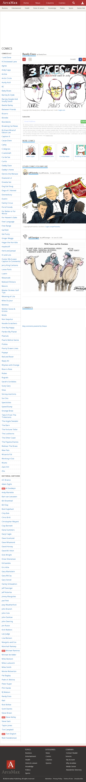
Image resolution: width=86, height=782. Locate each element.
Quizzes (48, 763)
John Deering (7, 621)
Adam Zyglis (7, 484)
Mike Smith (6, 667)
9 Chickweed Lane (9, 61)
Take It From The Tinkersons (9, 416)
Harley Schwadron (9, 584)
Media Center (71, 766)
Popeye (5, 352)
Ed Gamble (6, 563)
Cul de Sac (6, 157)
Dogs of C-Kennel (9, 190)
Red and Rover (8, 356)
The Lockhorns (8, 433)
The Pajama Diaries (10, 442)
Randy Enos (6, 696)
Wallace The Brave (9, 446)
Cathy (4, 144)
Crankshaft (6, 153)
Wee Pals (5, 450)
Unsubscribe (78, 779)
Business (5, 8)
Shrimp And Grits (9, 394)
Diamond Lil (7, 178)
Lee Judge (6, 634)
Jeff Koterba (7, 592)
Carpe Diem (7, 140)
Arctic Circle (7, 78)
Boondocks (6, 122)
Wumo (4, 463)
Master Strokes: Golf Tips (10, 291)
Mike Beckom (7, 659)
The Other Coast (9, 438)
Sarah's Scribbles (9, 381)
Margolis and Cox (9, 642)
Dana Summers (8, 530)
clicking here (49, 135)
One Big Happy (8, 327)
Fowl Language (8, 221)
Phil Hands (6, 688)
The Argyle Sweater (10, 421)
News (48, 753)
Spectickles (6, 402)
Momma (5, 305)
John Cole (6, 613)
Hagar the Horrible (10, 242)
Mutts (4, 315)
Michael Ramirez (11, 650)
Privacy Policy (57, 779)
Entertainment (16, 8)
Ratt (3, 700)
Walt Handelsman (9, 738)
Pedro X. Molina (8, 679)
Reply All (5, 361)
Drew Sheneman (9, 559)
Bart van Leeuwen (9, 496)
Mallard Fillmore (9, 282)
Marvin (5, 286)
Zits (3, 471)
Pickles (5, 344)
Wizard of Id (7, 454)
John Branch (7, 609)
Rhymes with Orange (10, 365)
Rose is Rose (7, 369)
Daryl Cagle (6, 534)
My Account (70, 760)
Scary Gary (6, 386)
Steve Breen (7, 713)
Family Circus (7, 203)
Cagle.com (61, 110)
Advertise (48, 779)
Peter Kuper (7, 684)
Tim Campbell (8, 729)
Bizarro (5, 113)
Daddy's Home (8, 169)
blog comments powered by (34, 326)
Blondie (5, 118)
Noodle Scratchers (9, 323)
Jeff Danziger (7, 588)
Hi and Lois (6, 255)
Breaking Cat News (10, 126)
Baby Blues (6, 91)
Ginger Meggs (7, 238)
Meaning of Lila (8, 296)
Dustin (4, 199)
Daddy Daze (7, 165)
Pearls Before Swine (10, 340)
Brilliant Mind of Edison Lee (9, 131)
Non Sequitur (7, 319)
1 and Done (6, 57)
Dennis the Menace (10, 174)
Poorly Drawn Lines (10, 348)
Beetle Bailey (7, 105)
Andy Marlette (8, 492)
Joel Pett (5, 600)
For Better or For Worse (9, 212)
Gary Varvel (6, 580)
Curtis (4, 161)
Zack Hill (5, 467)
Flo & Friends (7, 207)
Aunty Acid (6, 82)
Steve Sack (6, 721)
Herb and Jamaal (9, 251)
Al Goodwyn (9, 488)
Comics (48, 756)
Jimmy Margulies (9, 596)
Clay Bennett (7, 525)
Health (27, 8)
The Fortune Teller (10, 429)
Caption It (6, 136)
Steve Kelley (9, 717)
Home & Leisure (38, 8)
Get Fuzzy (6, 234)
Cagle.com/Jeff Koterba (52, 227)
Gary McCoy (7, 575)
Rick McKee (6, 704)
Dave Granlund (8, 538)
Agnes (4, 66)
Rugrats (5, 377)
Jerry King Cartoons (10, 265)
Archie (4, 74)
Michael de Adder (9, 654)
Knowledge (52, 8)
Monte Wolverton (9, 671)
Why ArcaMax (71, 763)
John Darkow (7, 617)
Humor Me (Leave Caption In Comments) (11, 260)
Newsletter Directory (74, 770)
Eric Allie (5, 567)
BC (3, 86)
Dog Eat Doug (7, 186)
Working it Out (8, 458)
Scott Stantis (7, 709)
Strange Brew (7, 411)
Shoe (4, 390)
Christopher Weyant (10, 521)
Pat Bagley (6, 675)
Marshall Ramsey (9, 646)
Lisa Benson (7, 638)
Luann (4, 273)
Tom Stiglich (9, 734)
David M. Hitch (8, 550)
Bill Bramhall (7, 501)
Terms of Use (68, 779)
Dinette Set (6, 182)
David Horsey (7, 546)
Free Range (6, 226)
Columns (49, 760)
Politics (62, 8)
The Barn (6, 425)
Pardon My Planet (9, 332)
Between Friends (9, 109)
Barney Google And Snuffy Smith (10, 100)
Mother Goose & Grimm (8, 310)
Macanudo (6, 278)
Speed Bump (7, 406)
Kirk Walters (7, 630)
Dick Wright (7, 555)
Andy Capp (6, 70)
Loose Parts (7, 269)
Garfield (5, 230)
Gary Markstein (8, 571)
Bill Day (5, 505)
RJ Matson (6, 692)
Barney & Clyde (8, 95)
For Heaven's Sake (9, 217)
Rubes (4, 373)
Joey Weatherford (9, 605)
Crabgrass (6, 149)
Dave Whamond (8, 542)
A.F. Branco (6, 480)
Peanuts (5, 336)
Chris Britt (6, 517)
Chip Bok (5, 513)
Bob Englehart (8, 509)
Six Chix (5, 398)
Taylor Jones (7, 725)
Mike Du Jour (7, 300)
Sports (71, 8)
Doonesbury (7, 194)
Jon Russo (6, 625)
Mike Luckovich (8, 663)
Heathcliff (6, 246)
